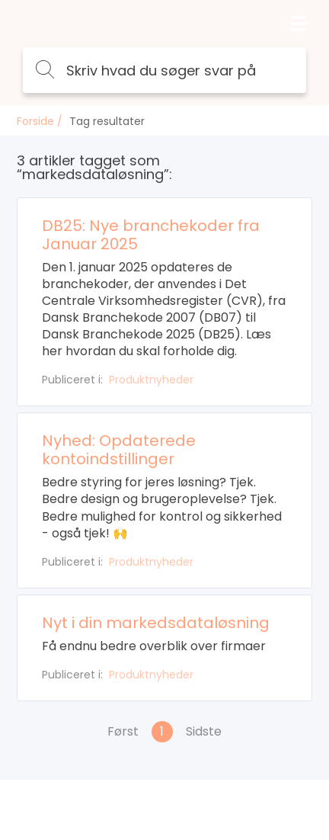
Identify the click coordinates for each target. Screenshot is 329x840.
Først (123, 731)
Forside (35, 121)
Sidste (204, 731)
